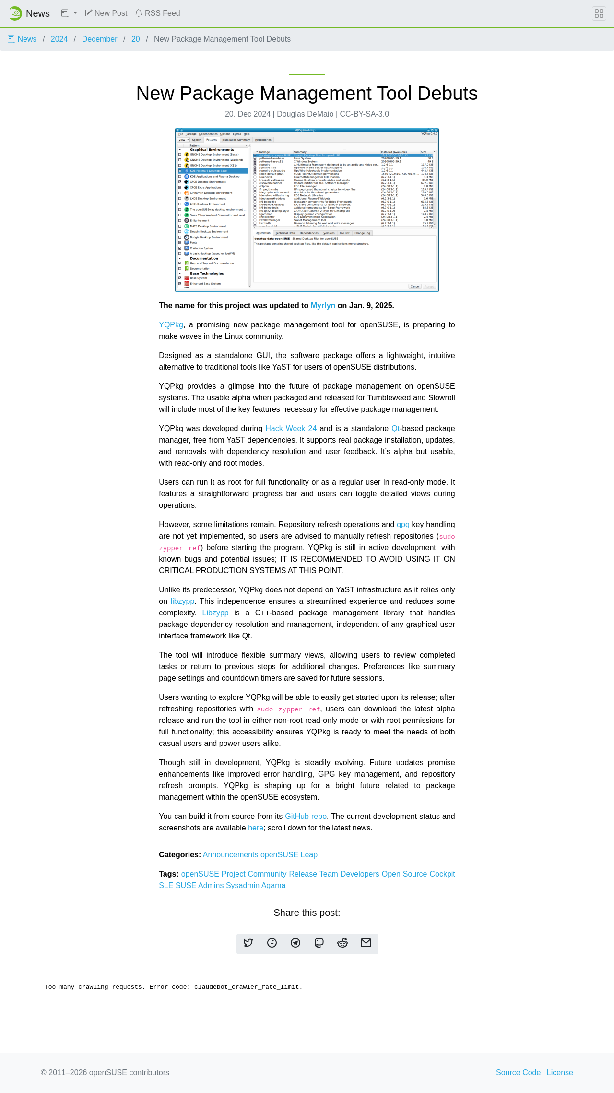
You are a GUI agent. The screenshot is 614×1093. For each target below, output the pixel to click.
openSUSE (280, 855)
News (22, 39)
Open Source (406, 874)
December (100, 39)
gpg (403, 524)
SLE (167, 885)
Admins (212, 885)
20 (135, 39)
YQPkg (171, 325)
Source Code (518, 1073)
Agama (273, 885)
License (560, 1073)
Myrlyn (323, 305)
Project (235, 874)
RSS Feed (157, 13)
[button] (69, 13)
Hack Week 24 (291, 428)
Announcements (231, 855)
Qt (395, 428)
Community (268, 874)
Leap (309, 855)
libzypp (183, 601)
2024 (59, 39)
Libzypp (215, 613)
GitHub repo (306, 816)
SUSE (187, 885)
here (255, 828)
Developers (361, 874)
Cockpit (442, 874)
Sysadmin (243, 885)
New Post (106, 13)
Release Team (314, 874)
